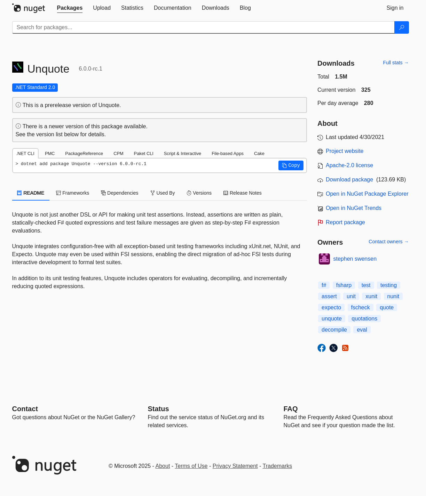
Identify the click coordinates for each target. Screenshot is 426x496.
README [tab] (31, 192)
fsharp (344, 285)
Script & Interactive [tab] (182, 153)
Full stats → (396, 62)
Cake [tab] (259, 153)
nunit (393, 296)
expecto (331, 307)
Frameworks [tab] (72, 192)
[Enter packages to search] (203, 27)
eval (362, 330)
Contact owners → (389, 241)
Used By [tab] (162, 192)
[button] (290, 165)
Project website (345, 151)
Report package (345, 222)
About (163, 466)
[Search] (401, 27)
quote (387, 307)
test (366, 285)
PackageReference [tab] (84, 153)
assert (329, 296)
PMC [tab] (50, 153)
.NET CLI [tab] (25, 153)
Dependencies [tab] (119, 192)
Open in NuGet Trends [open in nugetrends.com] (353, 208)
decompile (334, 330)
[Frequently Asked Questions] (291, 409)
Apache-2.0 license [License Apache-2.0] (349, 165)
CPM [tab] (118, 153)
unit (351, 296)
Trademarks (277, 466)
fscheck (360, 307)
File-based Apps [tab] (228, 153)
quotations (364, 319)
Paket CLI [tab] (143, 153)
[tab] (70, 8)
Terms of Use (191, 466)
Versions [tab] (199, 192)
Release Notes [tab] (242, 192)
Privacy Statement (235, 466)
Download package (349, 179)
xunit (371, 296)
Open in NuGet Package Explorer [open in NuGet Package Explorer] (367, 194)
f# (324, 285)
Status (158, 409)
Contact (25, 409)
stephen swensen (355, 259)
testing (388, 285)
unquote (332, 319)
